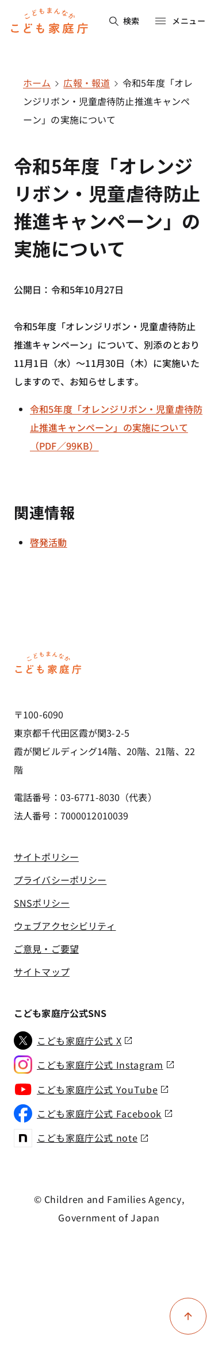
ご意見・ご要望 (46, 949)
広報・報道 (86, 83)
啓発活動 (48, 542)
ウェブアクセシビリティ (65, 926)
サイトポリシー (46, 857)
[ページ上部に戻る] (188, 1316)
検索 (124, 20)
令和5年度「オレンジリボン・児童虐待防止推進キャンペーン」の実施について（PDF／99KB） (116, 427)
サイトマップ (42, 971)
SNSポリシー (42, 903)
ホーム (37, 83)
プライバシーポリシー (60, 880)
